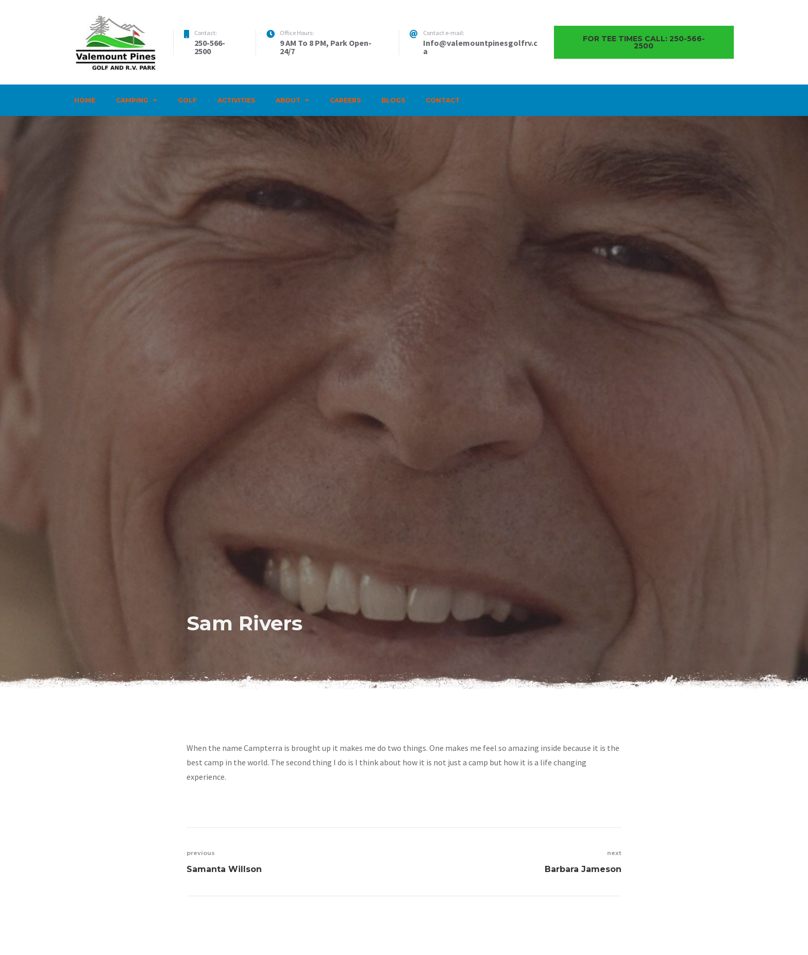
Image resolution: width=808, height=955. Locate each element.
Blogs (393, 100)
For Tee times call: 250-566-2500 (644, 42)
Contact (443, 100)
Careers (345, 100)
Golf (187, 100)
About (288, 100)
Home (84, 100)
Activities (236, 100)
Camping (132, 100)
